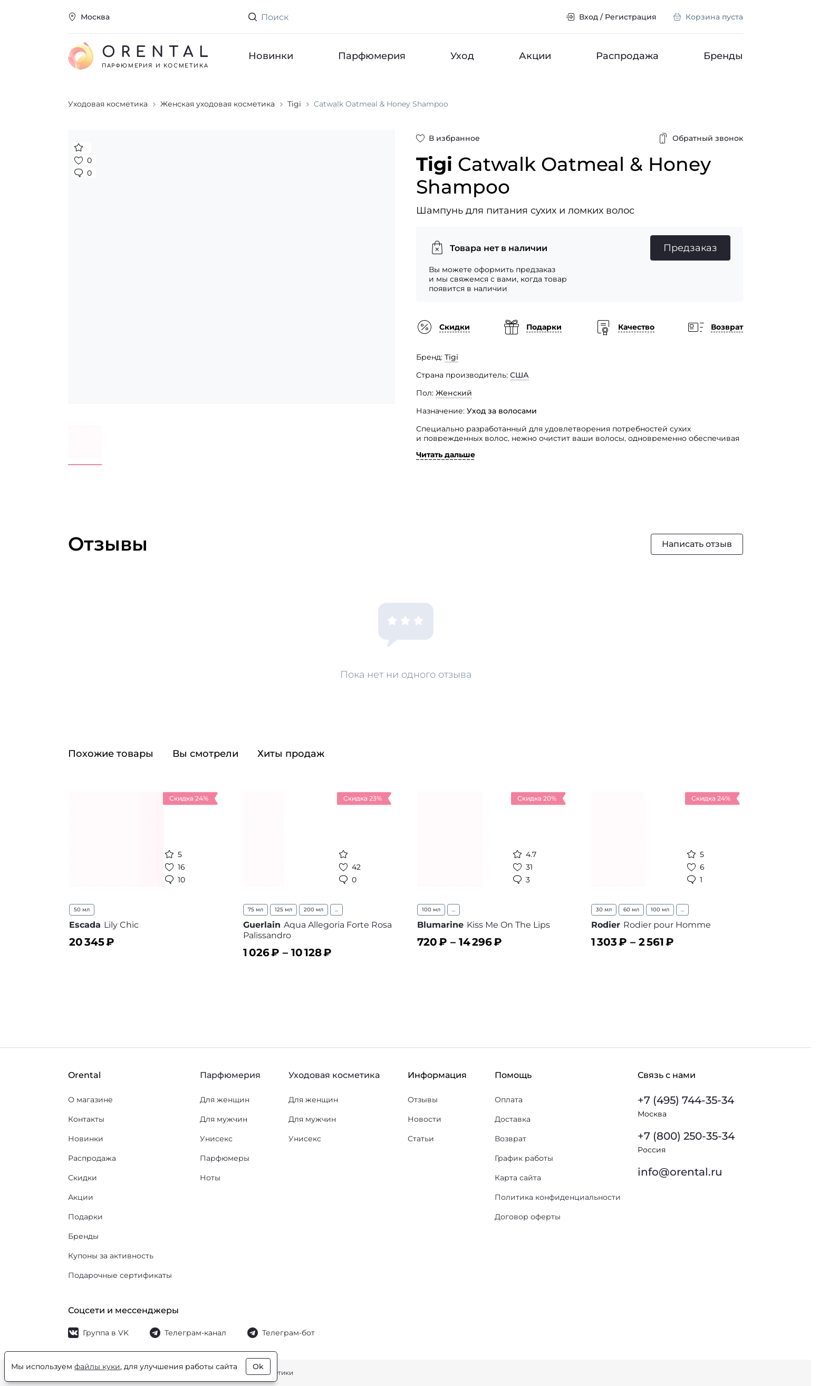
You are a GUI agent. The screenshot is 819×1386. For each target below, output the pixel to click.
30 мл (604, 909)
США (519, 375)
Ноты (210, 1177)
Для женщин (224, 1099)
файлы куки (97, 1366)
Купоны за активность (110, 1255)
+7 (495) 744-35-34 (686, 1100)
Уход (462, 56)
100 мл (431, 909)
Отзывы (423, 1099)
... (336, 909)
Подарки (85, 1216)
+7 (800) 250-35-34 (686, 1136)
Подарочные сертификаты (120, 1275)
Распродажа (627, 56)
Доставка (513, 1119)
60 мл (631, 909)
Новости (424, 1119)
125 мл (283, 909)
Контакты (86, 1119)
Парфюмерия (372, 56)
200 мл (313, 909)
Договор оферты (528, 1216)
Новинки (270, 56)
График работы (524, 1158)
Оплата (509, 1099)
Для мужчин (223, 1119)
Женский (454, 393)
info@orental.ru (680, 1172)
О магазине (90, 1099)
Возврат (510, 1138)
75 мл (255, 909)
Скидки (82, 1177)
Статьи (421, 1138)
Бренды (723, 56)
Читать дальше (445, 454)
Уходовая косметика (334, 1075)
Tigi (451, 357)
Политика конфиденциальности (558, 1197)
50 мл (82, 909)
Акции (535, 56)
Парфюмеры (224, 1158)
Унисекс (216, 1138)
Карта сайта (518, 1177)
